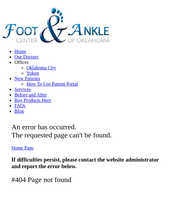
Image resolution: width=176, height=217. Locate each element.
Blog (19, 111)
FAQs (20, 105)
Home (20, 51)
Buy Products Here (32, 100)
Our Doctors (26, 56)
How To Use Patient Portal (52, 83)
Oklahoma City (41, 67)
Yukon (32, 73)
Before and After (30, 94)
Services (22, 89)
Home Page (22, 147)
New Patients (27, 78)
